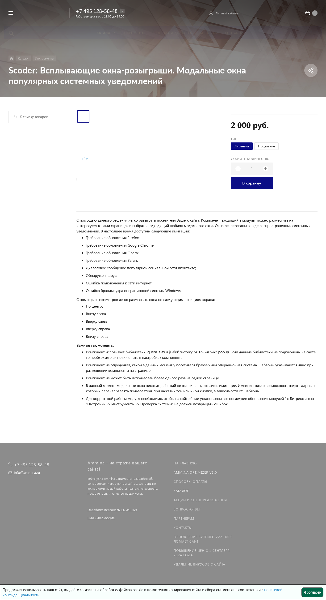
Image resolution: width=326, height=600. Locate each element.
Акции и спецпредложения (200, 500)
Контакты (183, 527)
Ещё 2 (83, 159)
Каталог (181, 491)
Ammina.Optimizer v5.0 (195, 472)
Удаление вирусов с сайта (199, 564)
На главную (185, 463)
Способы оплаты (190, 481)
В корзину (251, 182)
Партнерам (184, 518)
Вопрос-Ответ (187, 509)
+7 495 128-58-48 (96, 10)
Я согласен (312, 592)
